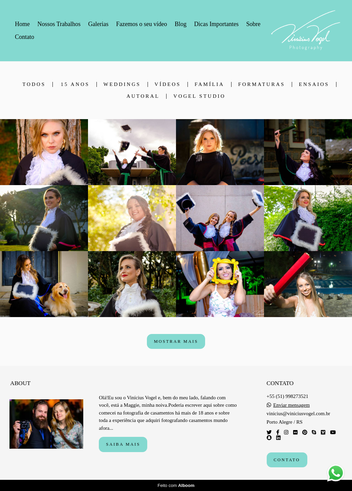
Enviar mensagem (291, 405)
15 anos (75, 84)
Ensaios (314, 84)
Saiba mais (123, 444)
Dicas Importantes (216, 24)
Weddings (122, 84)
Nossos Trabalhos (59, 24)
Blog (180, 24)
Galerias (98, 24)
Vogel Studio (199, 96)
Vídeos (168, 84)
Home (22, 24)
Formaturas (261, 84)
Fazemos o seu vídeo (141, 24)
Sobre (253, 24)
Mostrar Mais (176, 341)
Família (209, 84)
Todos (33, 84)
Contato (24, 37)
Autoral (143, 96)
